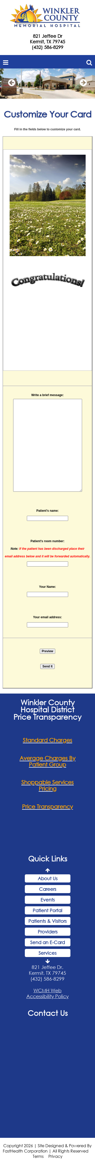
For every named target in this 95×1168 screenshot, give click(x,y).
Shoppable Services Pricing (47, 785)
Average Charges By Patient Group (47, 761)
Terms (38, 1156)
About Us (48, 878)
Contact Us (48, 1012)
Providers (48, 931)
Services (47, 953)
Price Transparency (47, 806)
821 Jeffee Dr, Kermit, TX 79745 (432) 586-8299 (47, 973)
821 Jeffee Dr (47, 36)
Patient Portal (47, 910)
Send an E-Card (47, 942)
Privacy (55, 1156)
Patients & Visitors (47, 921)
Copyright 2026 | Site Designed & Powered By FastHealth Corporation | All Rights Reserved (47, 1148)
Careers (47, 889)
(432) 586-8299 (47, 47)
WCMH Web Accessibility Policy (47, 993)
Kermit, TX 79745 (47, 41)
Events (48, 899)
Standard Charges (47, 740)
